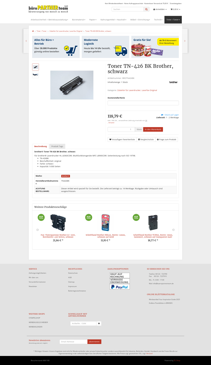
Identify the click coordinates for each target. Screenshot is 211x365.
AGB (70, 277)
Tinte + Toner (173, 19)
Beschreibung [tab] (40, 146)
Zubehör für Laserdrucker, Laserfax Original (137, 90)
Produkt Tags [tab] (57, 146)
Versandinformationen (37, 282)
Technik (158, 19)
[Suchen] (128, 9)
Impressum (72, 286)
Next (173, 230)
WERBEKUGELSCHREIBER (38, 322)
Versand (111, 123)
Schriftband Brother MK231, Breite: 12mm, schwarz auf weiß (106, 236)
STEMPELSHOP (34, 318)
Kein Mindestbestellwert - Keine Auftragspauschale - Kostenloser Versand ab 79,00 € (136, 3)
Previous (37, 230)
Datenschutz (73, 273)
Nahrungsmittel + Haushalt (113, 19)
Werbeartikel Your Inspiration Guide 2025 (164, 299)
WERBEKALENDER (35, 327)
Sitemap (71, 282)
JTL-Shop (177, 360)
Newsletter (33, 286)
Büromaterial (78, 19)
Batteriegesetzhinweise (77, 291)
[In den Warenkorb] (153, 129)
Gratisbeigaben (176, 3)
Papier (92, 19)
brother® (65, 176)
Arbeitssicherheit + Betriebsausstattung (49, 19)
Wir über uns (33, 277)
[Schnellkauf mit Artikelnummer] (83, 323)
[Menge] (121, 129)
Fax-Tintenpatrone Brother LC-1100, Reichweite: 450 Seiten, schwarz (58, 236)
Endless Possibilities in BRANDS (161, 303)
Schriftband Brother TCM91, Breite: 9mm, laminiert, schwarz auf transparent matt (153, 236)
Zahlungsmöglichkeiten (37, 273)
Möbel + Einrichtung (140, 19)
